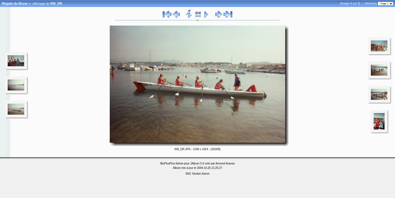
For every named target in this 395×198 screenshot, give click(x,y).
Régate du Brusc (15, 4)
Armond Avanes (225, 163)
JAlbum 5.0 (197, 163)
